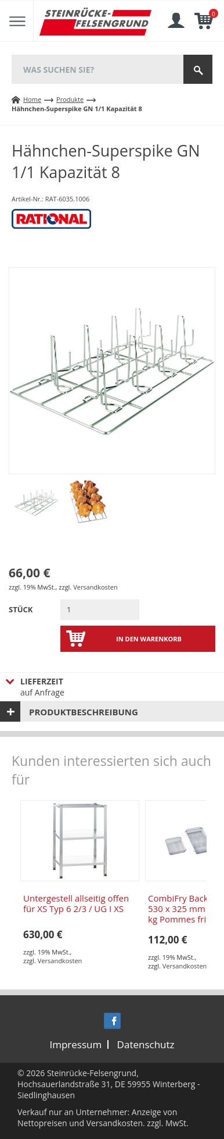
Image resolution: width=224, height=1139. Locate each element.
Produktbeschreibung (83, 712)
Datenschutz (146, 1044)
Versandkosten (95, 587)
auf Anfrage (93, 687)
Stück (20, 609)
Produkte (70, 99)
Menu (17, 21)
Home (32, 99)
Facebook (112, 1021)
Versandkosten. (115, 1123)
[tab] (112, 711)
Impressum (75, 1044)
